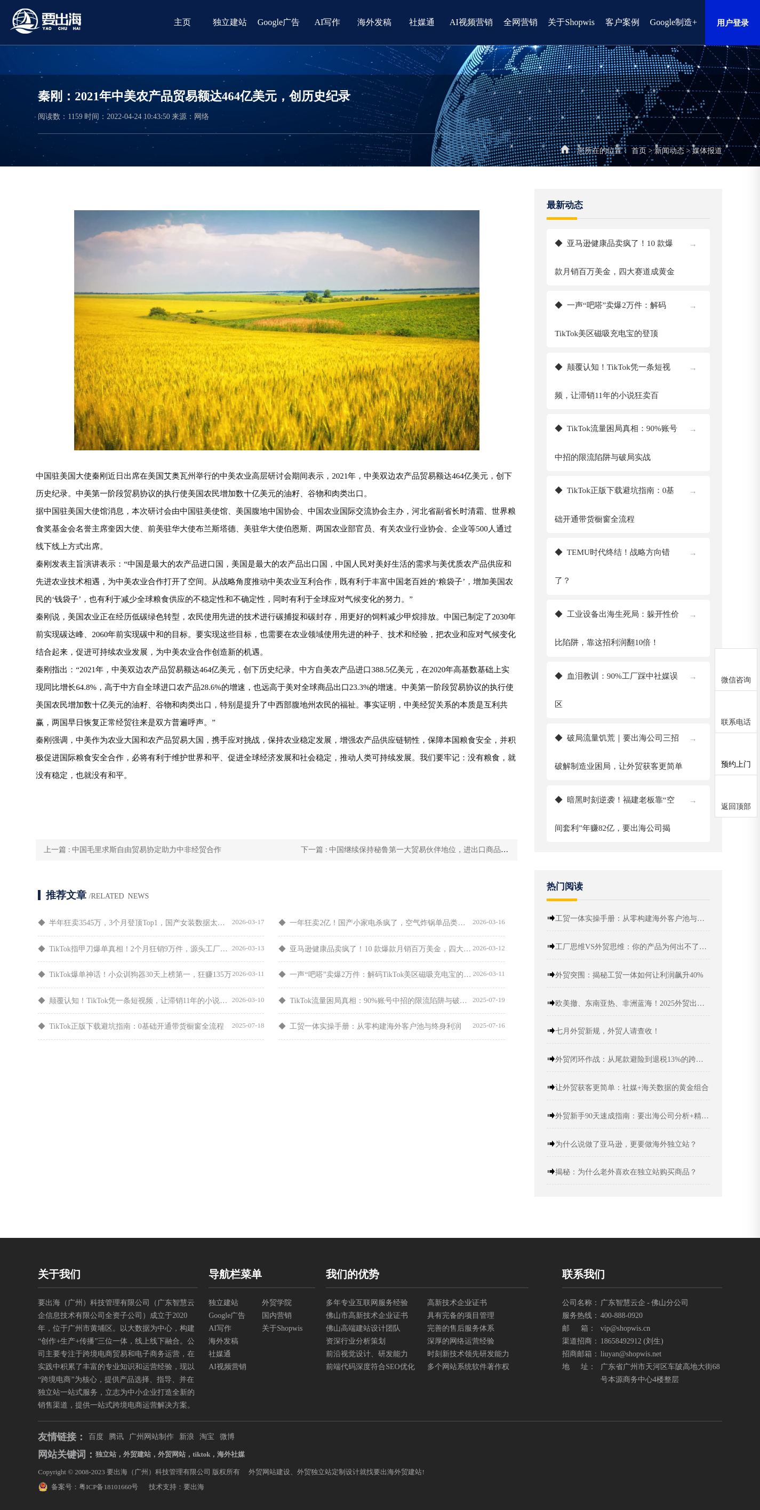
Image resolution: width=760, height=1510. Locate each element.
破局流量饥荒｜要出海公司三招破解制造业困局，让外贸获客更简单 (640, 747)
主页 (182, 22)
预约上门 (736, 764)
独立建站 (230, 22)
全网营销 (520, 22)
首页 (638, 151)
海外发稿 (374, 22)
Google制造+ (674, 22)
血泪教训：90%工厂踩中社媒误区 (640, 685)
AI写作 (327, 22)
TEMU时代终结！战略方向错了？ (640, 561)
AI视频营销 (471, 22)
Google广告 (279, 22)
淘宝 (206, 1437)
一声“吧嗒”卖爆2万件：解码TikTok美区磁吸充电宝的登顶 (640, 314)
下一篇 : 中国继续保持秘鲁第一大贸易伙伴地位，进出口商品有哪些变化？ (414, 850)
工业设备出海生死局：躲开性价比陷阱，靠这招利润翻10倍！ (640, 623)
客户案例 (622, 22)
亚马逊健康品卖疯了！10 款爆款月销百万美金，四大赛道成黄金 (640, 252)
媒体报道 (707, 151)
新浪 (186, 1437)
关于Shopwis (571, 22)
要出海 (193, 1487)
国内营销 (277, 1316)
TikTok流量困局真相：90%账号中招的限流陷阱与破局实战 (640, 437)
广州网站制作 (151, 1437)
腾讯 (116, 1437)
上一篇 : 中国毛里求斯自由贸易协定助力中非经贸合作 (123, 850)
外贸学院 (277, 1303)
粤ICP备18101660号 (108, 1487)
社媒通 (422, 22)
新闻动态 (669, 151)
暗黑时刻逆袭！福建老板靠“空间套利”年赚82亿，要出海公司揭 (640, 808)
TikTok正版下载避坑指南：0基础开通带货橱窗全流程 (640, 499)
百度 (96, 1437)
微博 (227, 1437)
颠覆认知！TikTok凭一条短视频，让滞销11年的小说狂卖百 (640, 376)
